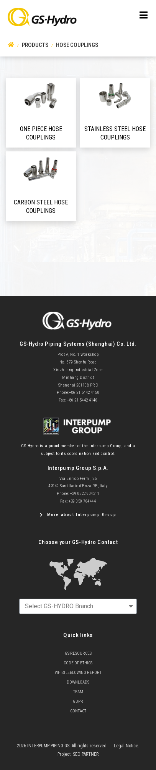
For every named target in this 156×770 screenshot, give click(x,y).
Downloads (78, 682)
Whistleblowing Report (78, 672)
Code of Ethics (78, 662)
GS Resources (78, 653)
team (78, 691)
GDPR (78, 701)
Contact (78, 711)
